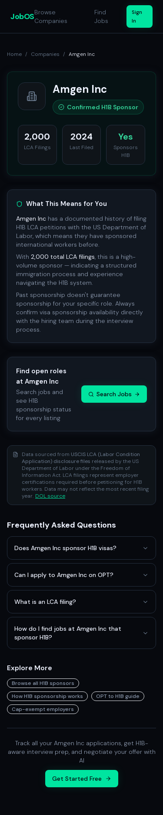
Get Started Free (81, 778)
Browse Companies (50, 16)
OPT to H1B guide (118, 696)
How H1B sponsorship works (47, 696)
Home (14, 54)
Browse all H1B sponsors (43, 683)
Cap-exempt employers (43, 709)
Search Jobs (114, 394)
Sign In (137, 16)
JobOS (22, 16)
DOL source (50, 495)
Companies (45, 54)
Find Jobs (101, 16)
